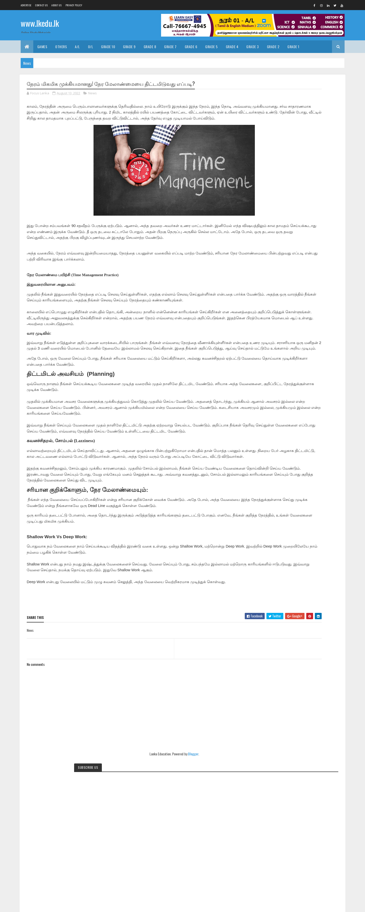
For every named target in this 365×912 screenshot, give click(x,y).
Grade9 (303, 762)
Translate (294, 188)
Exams (282, 744)
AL (270, 744)
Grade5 (304, 753)
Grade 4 (232, 46)
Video (272, 771)
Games (42, 46)
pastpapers (289, 771)
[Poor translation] (18, 838)
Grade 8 (150, 46)
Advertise (26, 5)
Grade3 (273, 753)
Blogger (160, 778)
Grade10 (312, 744)
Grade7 (273, 762)
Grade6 (319, 753)
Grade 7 (170, 46)
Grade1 (296, 744)
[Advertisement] (302, 500)
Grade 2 (273, 46)
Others (61, 46)
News (92, 94)
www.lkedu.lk (40, 25)
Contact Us (41, 5)
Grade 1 (293, 46)
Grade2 (327, 744)
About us (56, 5)
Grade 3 (252, 46)
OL (328, 762)
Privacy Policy (74, 5)
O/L (90, 46)
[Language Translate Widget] (292, 182)
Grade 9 (129, 46)
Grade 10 (108, 46)
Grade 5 (211, 46)
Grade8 (288, 762)
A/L (77, 46)
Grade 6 (191, 46)
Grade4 (288, 753)
